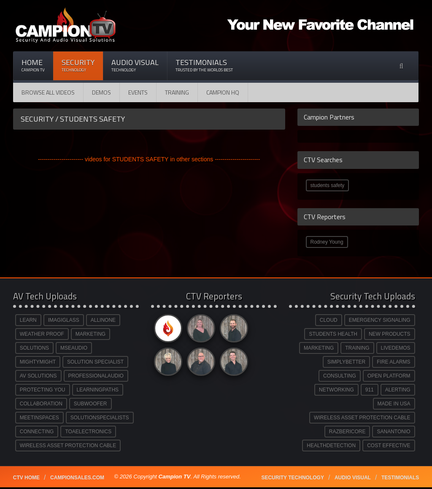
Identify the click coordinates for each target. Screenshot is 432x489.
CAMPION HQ (222, 92)
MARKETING (90, 334)
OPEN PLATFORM (388, 376)
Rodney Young (326, 242)
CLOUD (329, 320)
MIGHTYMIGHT (38, 362)
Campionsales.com (77, 478)
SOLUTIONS (34, 348)
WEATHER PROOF (42, 334)
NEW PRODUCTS (389, 334)
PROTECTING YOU (42, 390)
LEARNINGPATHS (98, 390)
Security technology (292, 478)
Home (33, 65)
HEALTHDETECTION (331, 445)
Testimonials (204, 65)
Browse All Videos (48, 92)
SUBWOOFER (90, 404)
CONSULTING (339, 376)
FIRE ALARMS (393, 362)
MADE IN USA (394, 404)
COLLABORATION (41, 404)
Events (138, 92)
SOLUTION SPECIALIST (95, 362)
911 (369, 390)
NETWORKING (336, 390)
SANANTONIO (393, 432)
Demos (101, 92)
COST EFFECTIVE (388, 445)
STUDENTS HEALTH (333, 334)
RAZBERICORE (347, 432)
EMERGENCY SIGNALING (379, 320)
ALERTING (397, 390)
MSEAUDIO (73, 348)
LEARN (28, 320)
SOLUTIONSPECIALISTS (99, 418)
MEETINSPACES (39, 418)
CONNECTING (37, 432)
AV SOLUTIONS (38, 376)
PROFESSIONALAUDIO (96, 376)
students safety (327, 185)
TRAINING (357, 348)
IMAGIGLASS (63, 320)
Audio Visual (135, 65)
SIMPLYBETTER (346, 362)
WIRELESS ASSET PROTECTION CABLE (68, 445)
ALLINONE (103, 320)
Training (177, 92)
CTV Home (26, 478)
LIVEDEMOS (395, 348)
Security (78, 65)
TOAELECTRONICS (88, 432)
